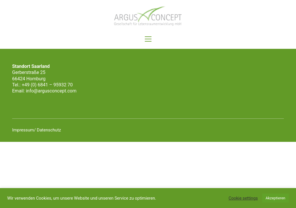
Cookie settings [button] (243, 198)
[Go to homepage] (148, 16)
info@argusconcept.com (51, 91)
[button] (148, 39)
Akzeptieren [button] (275, 198)
